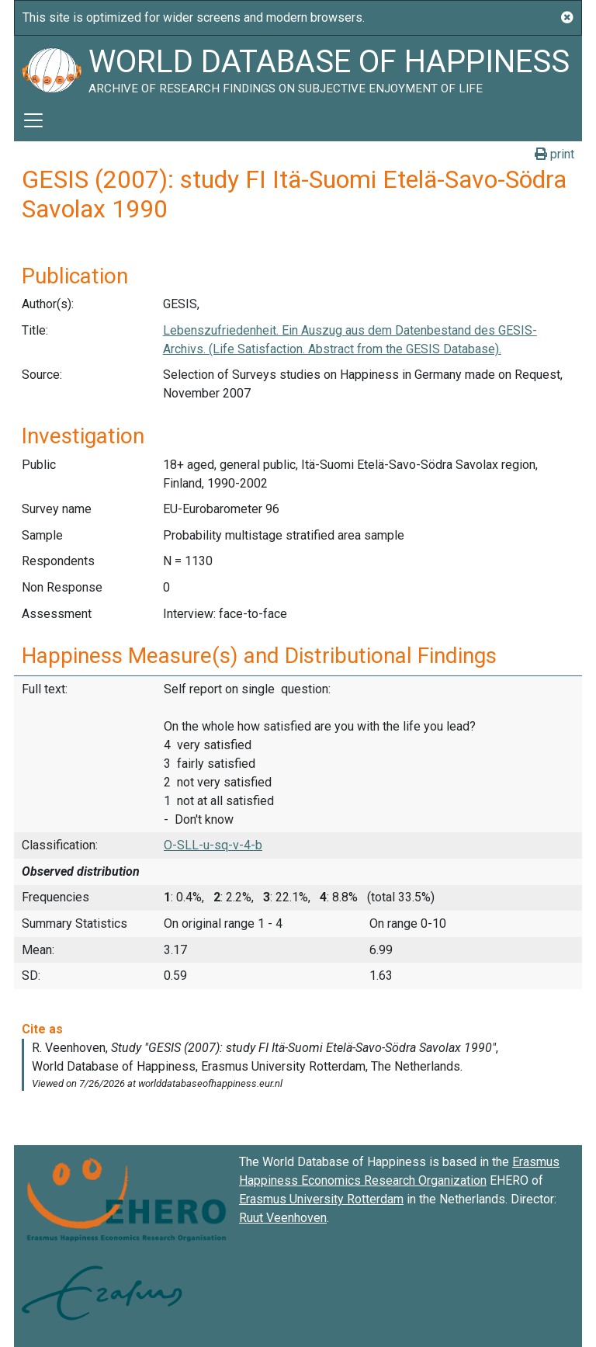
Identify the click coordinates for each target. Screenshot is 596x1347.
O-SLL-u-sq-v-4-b (213, 845)
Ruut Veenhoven (283, 1217)
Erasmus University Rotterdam (321, 1199)
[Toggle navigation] (33, 120)
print (554, 154)
